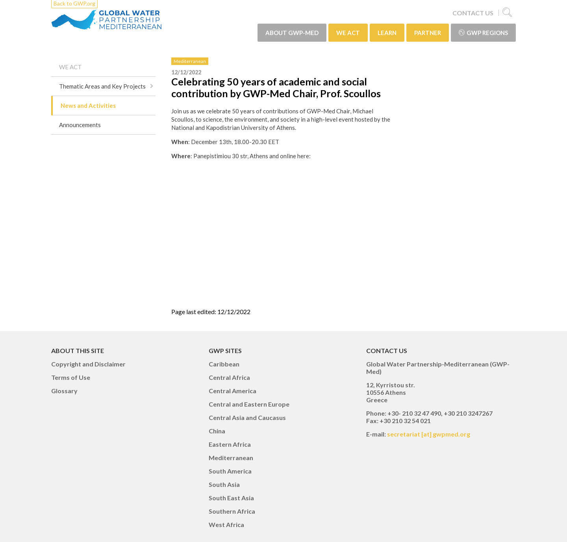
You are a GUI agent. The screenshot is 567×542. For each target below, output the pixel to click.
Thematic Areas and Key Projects (102, 86)
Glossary (64, 390)
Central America (232, 390)
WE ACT (348, 32)
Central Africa (229, 377)
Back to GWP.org (74, 3)
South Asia (224, 484)
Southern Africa (232, 511)
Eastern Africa (230, 444)
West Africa (226, 524)
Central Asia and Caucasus (247, 417)
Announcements (80, 124)
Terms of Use (70, 377)
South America (230, 471)
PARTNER (427, 32)
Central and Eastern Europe (249, 404)
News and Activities (88, 105)
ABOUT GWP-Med (292, 32)
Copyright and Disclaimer (88, 364)
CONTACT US (472, 13)
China (217, 431)
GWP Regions (483, 32)
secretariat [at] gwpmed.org (428, 434)
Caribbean (224, 364)
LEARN (387, 32)
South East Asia (231, 497)
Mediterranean (190, 61)
